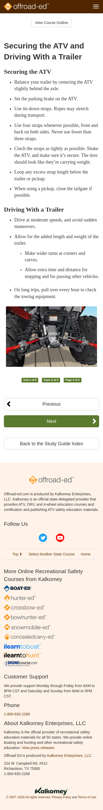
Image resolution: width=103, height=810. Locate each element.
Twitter (43, 538)
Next (51, 421)
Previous (51, 404)
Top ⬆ (17, 554)
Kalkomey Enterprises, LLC (69, 755)
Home (86, 554)
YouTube (60, 538)
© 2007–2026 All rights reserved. (28, 797)
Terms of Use (87, 797)
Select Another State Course (52, 554)
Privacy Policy (61, 797)
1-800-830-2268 (17, 714)
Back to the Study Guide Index (51, 443)
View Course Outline (51, 23)
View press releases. (38, 748)
